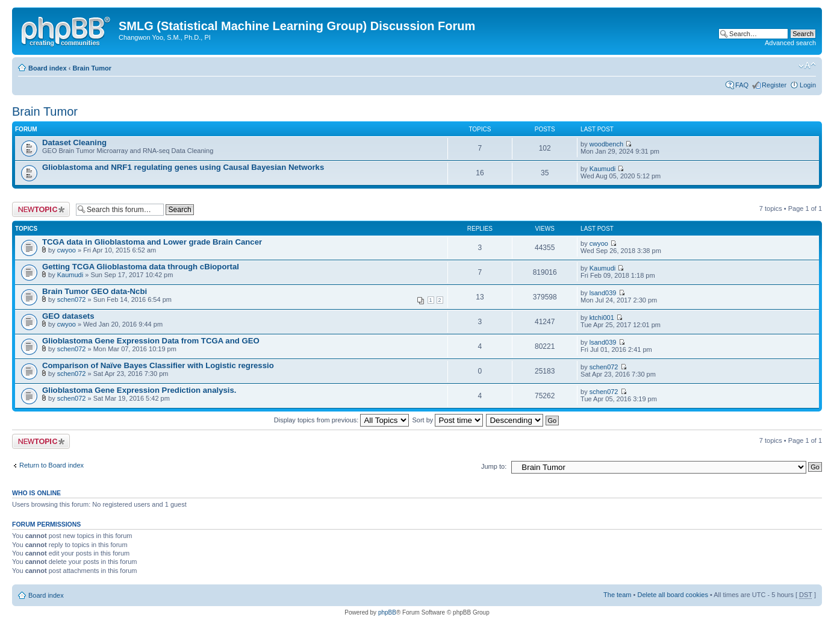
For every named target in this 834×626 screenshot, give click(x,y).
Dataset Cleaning (74, 142)
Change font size (807, 65)
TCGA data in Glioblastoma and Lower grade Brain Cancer (152, 241)
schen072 (71, 299)
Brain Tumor (91, 68)
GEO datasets (68, 316)
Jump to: (493, 466)
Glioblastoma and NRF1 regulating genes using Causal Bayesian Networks (183, 167)
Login (808, 85)
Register (774, 85)
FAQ (741, 85)
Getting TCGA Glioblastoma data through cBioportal (140, 266)
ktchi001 (602, 317)
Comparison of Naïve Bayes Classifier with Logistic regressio (158, 365)
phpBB (387, 612)
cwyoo (66, 250)
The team (617, 594)
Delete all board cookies (672, 594)
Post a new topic (41, 209)
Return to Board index (51, 465)
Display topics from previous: (341, 420)
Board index (47, 68)
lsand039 (603, 292)
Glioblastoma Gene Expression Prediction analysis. (139, 390)
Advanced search (790, 42)
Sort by (448, 420)
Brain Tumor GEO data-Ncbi (94, 291)
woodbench (606, 144)
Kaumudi (602, 168)
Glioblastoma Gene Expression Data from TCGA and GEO (151, 340)
